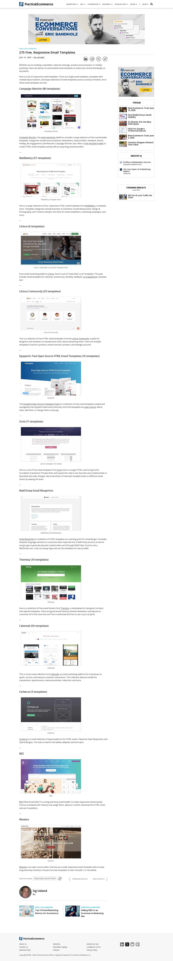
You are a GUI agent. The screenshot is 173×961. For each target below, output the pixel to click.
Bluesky (134, 944)
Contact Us (23, 947)
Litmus (23, 226)
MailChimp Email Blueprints (36, 490)
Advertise (56, 944)
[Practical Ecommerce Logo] (36, 4)
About (145, 4)
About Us (23, 944)
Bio (34, 894)
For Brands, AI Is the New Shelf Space (135, 123)
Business (107, 4)
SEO (82, 4)
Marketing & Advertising (90, 907)
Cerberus (24, 691)
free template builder (94, 143)
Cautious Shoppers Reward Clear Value (136, 144)
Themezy (24, 559)
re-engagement (90, 277)
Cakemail (24, 625)
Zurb (22, 421)
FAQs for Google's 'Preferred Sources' (132, 130)
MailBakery (26, 158)
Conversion (94, 4)
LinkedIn (123, 944)
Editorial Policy (25, 950)
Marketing (72, 4)
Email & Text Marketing (28, 49)
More (133, 4)
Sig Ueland (39, 57)
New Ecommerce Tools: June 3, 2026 (136, 137)
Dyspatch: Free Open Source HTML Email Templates (50, 356)
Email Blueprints (26, 539)
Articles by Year (93, 944)
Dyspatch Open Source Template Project (41, 404)
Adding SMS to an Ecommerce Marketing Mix (92, 913)
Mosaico (24, 819)
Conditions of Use (94, 947)
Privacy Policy (92, 950)
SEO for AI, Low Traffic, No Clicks (135, 196)
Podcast (56, 950)
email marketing (48, 137)
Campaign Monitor (30, 88)
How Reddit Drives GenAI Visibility (135, 116)
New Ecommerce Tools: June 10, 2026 (136, 109)
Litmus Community (31, 291)
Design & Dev (121, 4)
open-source (90, 407)
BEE (21, 753)
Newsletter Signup (60, 947)
